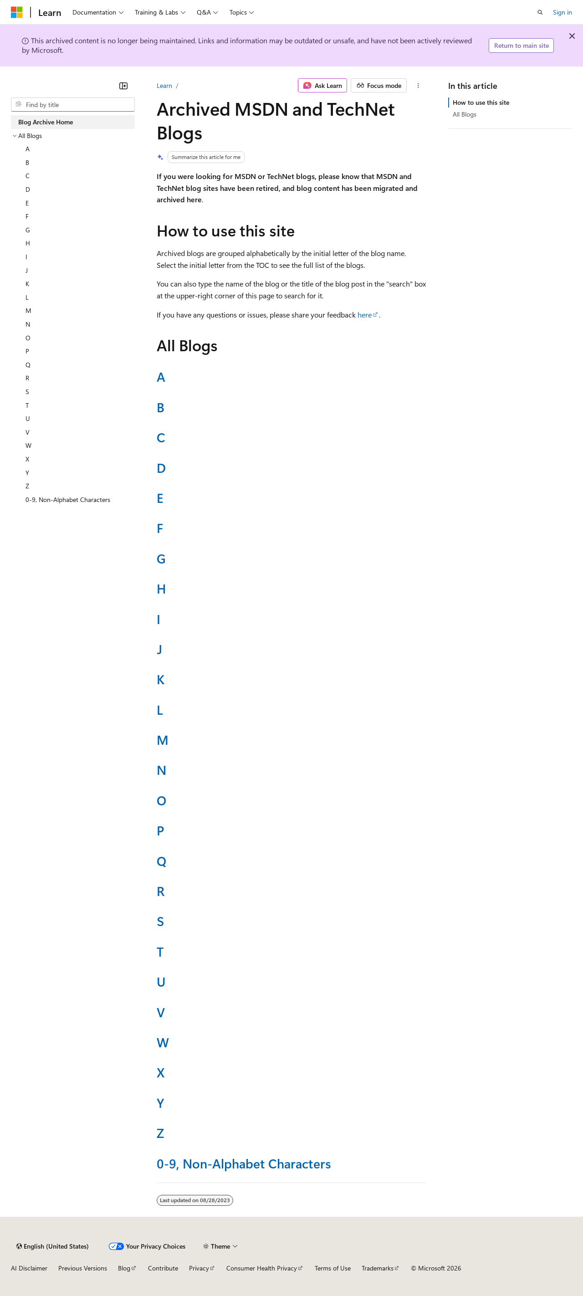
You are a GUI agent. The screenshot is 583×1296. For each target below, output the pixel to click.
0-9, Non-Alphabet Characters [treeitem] (68, 499)
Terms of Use (333, 1268)
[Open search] (540, 12)
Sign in (562, 12)
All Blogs (464, 114)
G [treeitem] (28, 229)
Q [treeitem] (28, 364)
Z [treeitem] (27, 486)
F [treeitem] (27, 216)
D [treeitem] (28, 189)
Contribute (163, 1268)
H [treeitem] (28, 243)
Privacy (199, 1268)
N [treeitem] (28, 324)
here (365, 314)
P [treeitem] (27, 351)
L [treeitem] (27, 297)
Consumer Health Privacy (261, 1268)
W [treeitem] (28, 445)
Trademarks (378, 1268)
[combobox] (73, 104)
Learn (164, 85)
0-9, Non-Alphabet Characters (244, 1163)
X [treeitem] (27, 459)
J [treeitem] (27, 270)
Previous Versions (82, 1268)
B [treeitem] (27, 162)
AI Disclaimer (29, 1268)
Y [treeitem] (27, 472)
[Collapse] (123, 85)
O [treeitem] (28, 337)
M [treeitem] (28, 310)
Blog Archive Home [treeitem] (45, 122)
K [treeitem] (27, 283)
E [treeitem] (27, 203)
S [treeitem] (27, 391)
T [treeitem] (27, 405)
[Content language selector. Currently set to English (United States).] (52, 1246)
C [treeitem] (28, 175)
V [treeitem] (28, 432)
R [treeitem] (27, 378)
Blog (124, 1268)
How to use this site (481, 102)
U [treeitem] (28, 418)
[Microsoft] (17, 12)
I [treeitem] (26, 256)
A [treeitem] (28, 148)
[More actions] (418, 85)
